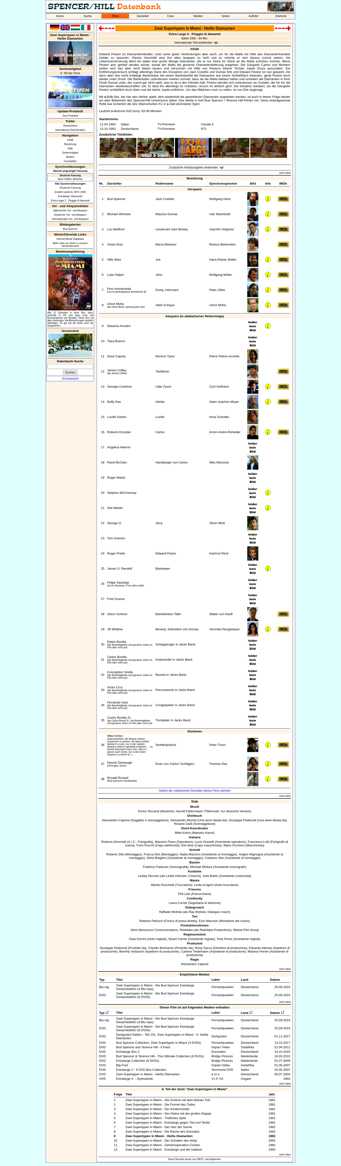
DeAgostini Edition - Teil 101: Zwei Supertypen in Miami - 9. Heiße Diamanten (162, 1036)
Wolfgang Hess (220, 199)
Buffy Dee (113, 97)
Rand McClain (117, 462)
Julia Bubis (210, 876)
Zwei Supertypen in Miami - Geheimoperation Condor (162, 1145)
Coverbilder (70, 161)
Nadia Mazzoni (189, 854)
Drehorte (281, 16)
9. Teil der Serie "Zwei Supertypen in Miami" (195, 1089)
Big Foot (122, 1065)
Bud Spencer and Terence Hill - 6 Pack (143, 1047)
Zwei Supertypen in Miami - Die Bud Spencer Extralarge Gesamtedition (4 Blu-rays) (155, 987)
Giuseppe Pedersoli (242, 820)
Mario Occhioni (234, 845)
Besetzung (70, 144)
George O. (114, 523)
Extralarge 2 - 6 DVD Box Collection (141, 1069)
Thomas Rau (218, 764)
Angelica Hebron (118, 447)
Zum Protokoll (70, 115)
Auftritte (253, 16)
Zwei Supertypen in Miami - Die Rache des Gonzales (162, 1131)
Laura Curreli (178, 903)
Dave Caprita (116, 356)
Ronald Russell (117, 778)
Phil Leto (184, 894)
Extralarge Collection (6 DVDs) (137, 1060)
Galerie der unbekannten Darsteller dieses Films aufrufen (195, 790)
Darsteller (143, 16)
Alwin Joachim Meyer (224, 402)
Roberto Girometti (113, 842)
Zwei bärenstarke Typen (184, 104)
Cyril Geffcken (219, 386)
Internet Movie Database (70, 238)
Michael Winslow (118, 214)
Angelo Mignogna (251, 854)
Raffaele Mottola (170, 912)
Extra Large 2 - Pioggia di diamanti (70, 200)
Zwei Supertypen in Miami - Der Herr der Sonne (158, 1127)
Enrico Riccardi (148, 811)
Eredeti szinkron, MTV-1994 (70, 192)
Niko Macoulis (219, 462)
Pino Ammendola (119, 288)
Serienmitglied (70, 152)
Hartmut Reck (219, 553)
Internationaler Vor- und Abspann (70, 219)
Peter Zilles (217, 290)
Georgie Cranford (119, 386)
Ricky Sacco (203, 948)
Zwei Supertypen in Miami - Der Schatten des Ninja (161, 1140)
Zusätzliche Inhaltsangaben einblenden (193, 167)
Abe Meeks (115, 508)
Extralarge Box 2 (127, 1051)
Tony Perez (225, 939)
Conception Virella (120, 672)
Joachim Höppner (221, 229)
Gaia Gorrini (137, 939)
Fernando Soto (117, 702)
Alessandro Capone (116, 820)
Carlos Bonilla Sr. (119, 717)
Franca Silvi (152, 854)
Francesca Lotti (258, 842)
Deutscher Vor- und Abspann (70, 214)
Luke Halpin (115, 275)
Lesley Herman (148, 876)
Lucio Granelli (204, 842)
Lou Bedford (115, 229)
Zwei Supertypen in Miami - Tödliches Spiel (155, 1118)
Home (60, 16)
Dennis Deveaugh (119, 762)
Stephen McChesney (121, 493)
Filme (115, 16)
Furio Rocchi (145, 845)
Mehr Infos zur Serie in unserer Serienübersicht (70, 244)
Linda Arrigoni (203, 885)
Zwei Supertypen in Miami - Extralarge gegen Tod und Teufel (167, 1122)
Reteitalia (186, 930)
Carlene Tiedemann (194, 951)
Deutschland (70, 125)
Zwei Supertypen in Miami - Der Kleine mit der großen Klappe (168, 1113)
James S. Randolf (119, 568)
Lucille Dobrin (116, 417)
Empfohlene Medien (195, 974)
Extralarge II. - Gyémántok (134, 1078)
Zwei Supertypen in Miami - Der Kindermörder (157, 1109)
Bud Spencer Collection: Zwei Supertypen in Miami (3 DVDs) (158, 1042)
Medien (198, 16)
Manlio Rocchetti (162, 885)
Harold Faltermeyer (189, 811)
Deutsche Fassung (70, 187)
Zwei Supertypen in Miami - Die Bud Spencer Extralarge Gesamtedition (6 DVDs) (155, 995)
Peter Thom (217, 745)
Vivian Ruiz (115, 244)
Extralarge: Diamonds (70, 196)
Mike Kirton (115, 736)
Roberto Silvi (115, 854)
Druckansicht (70, 378)
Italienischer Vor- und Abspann (70, 210)
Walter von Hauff (221, 614)
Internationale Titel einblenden (193, 42)
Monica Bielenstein (222, 244)
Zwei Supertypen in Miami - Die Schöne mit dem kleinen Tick (167, 1100)
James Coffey (116, 370)
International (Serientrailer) (70, 129)
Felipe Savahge (118, 582)
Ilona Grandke (219, 417)
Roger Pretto (116, 553)
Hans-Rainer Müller (223, 259)
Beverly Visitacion (131, 951)
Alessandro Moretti (183, 820)
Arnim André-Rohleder (225, 432)
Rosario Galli (183, 824)
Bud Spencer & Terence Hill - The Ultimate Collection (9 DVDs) (160, 1056)
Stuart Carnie (177, 939)
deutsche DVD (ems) (126, 111)
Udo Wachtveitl (219, 214)
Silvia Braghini (156, 858)
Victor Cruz (115, 687)
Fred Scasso (116, 599)
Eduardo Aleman (260, 948)
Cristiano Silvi (214, 858)
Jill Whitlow (115, 629)
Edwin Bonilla (116, 642)
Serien (226, 16)
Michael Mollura (201, 867)
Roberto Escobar (119, 432)
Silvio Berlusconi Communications (154, 930)
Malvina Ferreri (258, 951)
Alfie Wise (114, 259)
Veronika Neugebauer (224, 629)
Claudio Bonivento (161, 948)
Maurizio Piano (165, 842)
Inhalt (70, 139)
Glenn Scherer (117, 614)
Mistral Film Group (246, 930)
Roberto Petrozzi (151, 921)
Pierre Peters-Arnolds (224, 356)
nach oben (285, 172)
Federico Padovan (156, 867)
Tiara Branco (116, 341)
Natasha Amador (118, 326)
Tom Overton (116, 538)
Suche (88, 16)
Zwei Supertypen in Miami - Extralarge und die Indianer (163, 1149)
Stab (70, 148)
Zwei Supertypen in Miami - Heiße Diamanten (148, 1074)
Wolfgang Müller (220, 275)
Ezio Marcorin (208, 921)
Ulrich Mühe (115, 304)
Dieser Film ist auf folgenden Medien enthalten (195, 1007)
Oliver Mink (217, 523)
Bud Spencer (70, 228)
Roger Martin (116, 477)
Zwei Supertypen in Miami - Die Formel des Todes (160, 1104)
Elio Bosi (187, 845)
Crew (170, 16)
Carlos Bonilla (116, 657)
